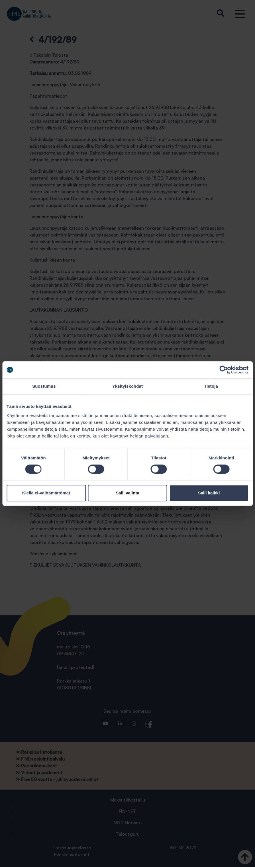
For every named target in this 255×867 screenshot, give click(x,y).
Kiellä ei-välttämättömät (46, 492)
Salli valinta (127, 492)
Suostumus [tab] (44, 386)
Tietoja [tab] (211, 386)
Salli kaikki (209, 492)
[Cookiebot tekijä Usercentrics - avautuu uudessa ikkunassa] (223, 369)
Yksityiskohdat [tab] (127, 386)
